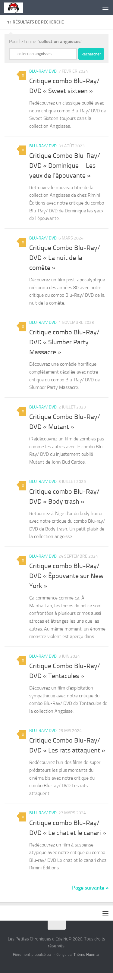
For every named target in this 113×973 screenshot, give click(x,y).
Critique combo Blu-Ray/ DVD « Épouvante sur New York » (66, 576)
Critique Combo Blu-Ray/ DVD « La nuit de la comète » (64, 258)
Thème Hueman (87, 954)
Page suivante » (90, 887)
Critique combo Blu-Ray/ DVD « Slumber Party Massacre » (64, 342)
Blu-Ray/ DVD (43, 71)
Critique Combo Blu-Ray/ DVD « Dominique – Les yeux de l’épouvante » (64, 166)
